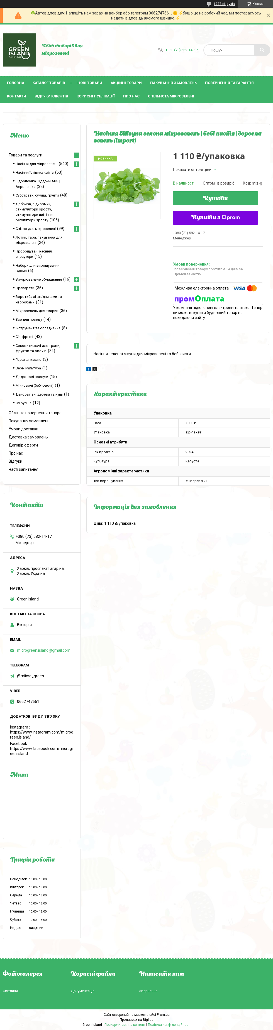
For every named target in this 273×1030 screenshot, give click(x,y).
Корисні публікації (96, 96)
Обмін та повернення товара (35, 413)
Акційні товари (126, 83)
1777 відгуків (224, 4)
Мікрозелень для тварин (37, 311)
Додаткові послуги (32, 377)
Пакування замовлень (173, 83)
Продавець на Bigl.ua (136, 1020)
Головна (15, 83)
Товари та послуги (25, 155)
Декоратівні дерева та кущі (39, 394)
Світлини (10, 991)
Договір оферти (23, 445)
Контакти (16, 96)
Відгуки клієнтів (51, 96)
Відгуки (15, 461)
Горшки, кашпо (29, 359)
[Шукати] (262, 50)
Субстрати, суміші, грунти (37, 195)
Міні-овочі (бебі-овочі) (34, 385)
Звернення (148, 991)
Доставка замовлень (28, 437)
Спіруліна (23, 403)
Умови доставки (23, 429)
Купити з (215, 217)
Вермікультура (28, 368)
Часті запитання (23, 469)
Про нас (131, 96)
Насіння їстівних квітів (35, 172)
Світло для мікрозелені (36, 229)
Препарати (25, 288)
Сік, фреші (24, 337)
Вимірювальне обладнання (39, 279)
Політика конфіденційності (169, 1025)
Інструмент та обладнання (38, 328)
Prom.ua (163, 1015)
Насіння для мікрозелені (36, 164)
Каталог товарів (49, 83)
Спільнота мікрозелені (171, 96)
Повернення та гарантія (229, 83)
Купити (215, 199)
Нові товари (89, 83)
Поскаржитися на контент (124, 1025)
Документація (82, 991)
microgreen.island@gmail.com (43, 650)
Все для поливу (29, 319)
